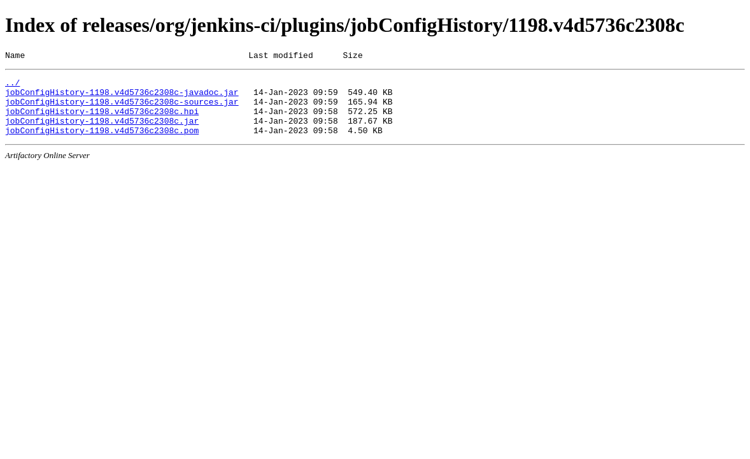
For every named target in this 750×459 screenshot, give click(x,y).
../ (12, 86)
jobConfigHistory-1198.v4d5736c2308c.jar (102, 132)
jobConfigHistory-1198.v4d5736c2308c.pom (102, 143)
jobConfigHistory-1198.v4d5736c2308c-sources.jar (122, 109)
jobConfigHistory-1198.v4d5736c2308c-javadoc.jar (122, 97)
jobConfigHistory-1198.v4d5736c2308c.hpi (102, 120)
